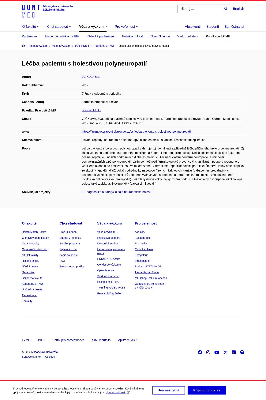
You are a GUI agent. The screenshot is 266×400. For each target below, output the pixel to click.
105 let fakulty (30, 255)
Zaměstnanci (234, 26)
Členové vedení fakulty (35, 237)
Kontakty (27, 301)
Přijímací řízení (68, 249)
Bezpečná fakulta (32, 278)
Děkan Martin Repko (34, 231)
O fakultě (29, 223)
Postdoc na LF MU (108, 281)
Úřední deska (30, 266)
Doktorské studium (108, 243)
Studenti (212, 26)
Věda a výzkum (109, 223)
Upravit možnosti (118, 393)
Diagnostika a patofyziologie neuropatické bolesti (118, 192)
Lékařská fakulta (91, 110)
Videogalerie (142, 260)
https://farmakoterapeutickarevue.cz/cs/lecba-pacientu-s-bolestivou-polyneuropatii (136, 131)
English (238, 8)
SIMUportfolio (101, 340)
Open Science (160, 36)
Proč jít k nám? (68, 231)
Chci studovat (71, 223)
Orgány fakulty (30, 243)
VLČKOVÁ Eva (90, 76)
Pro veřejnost (146, 223)
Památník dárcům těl (147, 272)
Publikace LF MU (218, 36)
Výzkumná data (187, 36)
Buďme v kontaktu (70, 237)
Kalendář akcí (143, 237)
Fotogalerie (141, 255)
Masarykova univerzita (44, 351)
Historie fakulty (30, 260)
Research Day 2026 (109, 293)
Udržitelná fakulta (32, 289)
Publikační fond (132, 36)
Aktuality (140, 231)
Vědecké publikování (101, 36)
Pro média (141, 243)
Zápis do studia (69, 255)
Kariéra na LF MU (32, 283)
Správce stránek (31, 356)
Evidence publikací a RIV (62, 36)
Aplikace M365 (128, 340)
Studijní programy (70, 243)
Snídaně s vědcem (108, 276)
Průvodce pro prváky (72, 266)
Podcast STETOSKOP (148, 266)
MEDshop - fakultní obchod (151, 278)
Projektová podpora (108, 237)
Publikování (30, 36)
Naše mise (28, 272)
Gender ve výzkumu (109, 264)
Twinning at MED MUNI (111, 287)
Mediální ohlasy (144, 249)
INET (41, 340)
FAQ (62, 260)
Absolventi (192, 26)
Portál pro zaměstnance (68, 340)
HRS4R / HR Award (108, 258)
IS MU (26, 340)
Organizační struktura (34, 249)
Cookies (50, 356)
